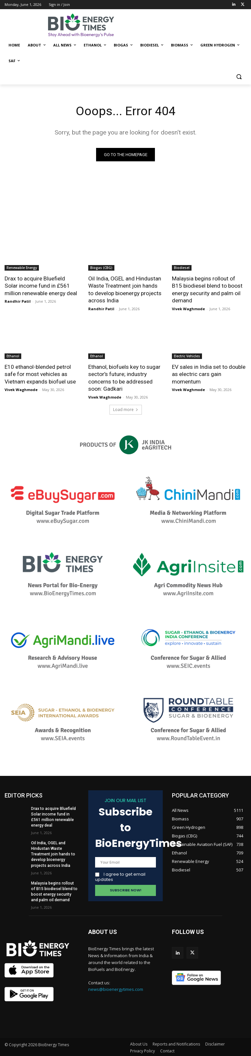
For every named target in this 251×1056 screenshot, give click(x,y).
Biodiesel (182, 267)
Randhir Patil (18, 300)
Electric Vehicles (187, 355)
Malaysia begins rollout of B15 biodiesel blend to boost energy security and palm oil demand (209, 289)
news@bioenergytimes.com (115, 989)
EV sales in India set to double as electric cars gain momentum (208, 373)
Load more (125, 408)
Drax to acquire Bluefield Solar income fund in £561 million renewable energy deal (41, 285)
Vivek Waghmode (188, 308)
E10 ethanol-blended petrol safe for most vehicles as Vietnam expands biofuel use (40, 373)
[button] (238, 76)
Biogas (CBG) (101, 267)
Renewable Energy (22, 267)
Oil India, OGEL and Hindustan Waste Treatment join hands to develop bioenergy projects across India (124, 289)
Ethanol (13, 355)
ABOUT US (102, 930)
